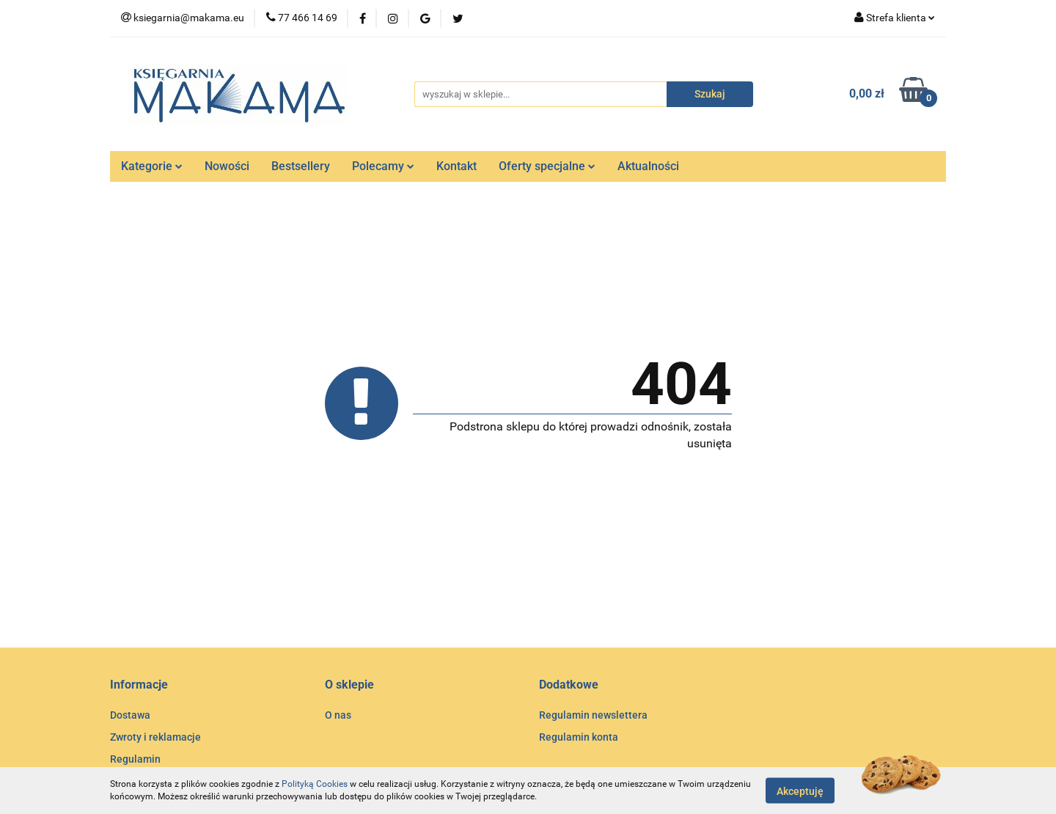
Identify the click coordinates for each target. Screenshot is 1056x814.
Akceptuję (800, 790)
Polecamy (383, 166)
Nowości (227, 166)
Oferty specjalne (547, 166)
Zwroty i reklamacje (155, 737)
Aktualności (648, 166)
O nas (338, 715)
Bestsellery (300, 166)
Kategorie (152, 166)
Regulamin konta (578, 737)
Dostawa (130, 715)
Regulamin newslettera (593, 715)
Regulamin (135, 759)
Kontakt (456, 166)
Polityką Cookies (315, 784)
